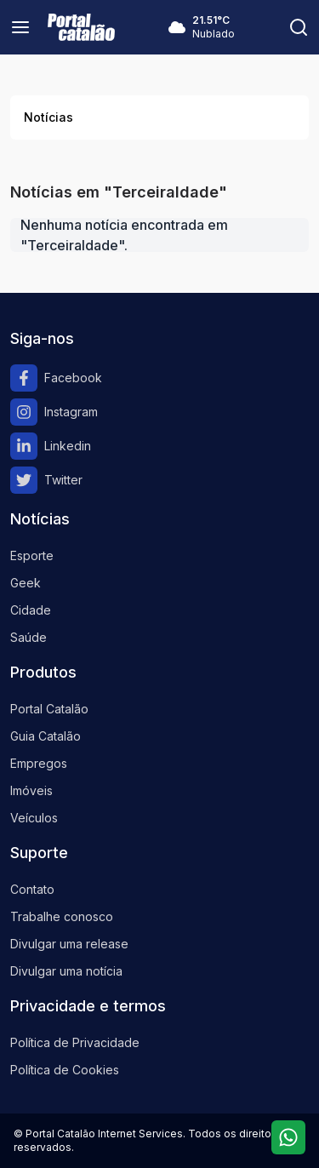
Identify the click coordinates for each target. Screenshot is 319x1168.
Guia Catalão (45, 736)
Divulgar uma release (69, 943)
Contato (32, 889)
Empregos (38, 763)
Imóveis (31, 790)
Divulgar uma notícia (66, 971)
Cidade (30, 610)
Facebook (56, 378)
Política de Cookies (64, 1069)
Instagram (54, 412)
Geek (25, 582)
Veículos (34, 817)
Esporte (32, 555)
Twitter (46, 480)
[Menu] (20, 27)
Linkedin (50, 446)
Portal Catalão (49, 708)
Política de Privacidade (75, 1042)
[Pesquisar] (298, 27)
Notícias (48, 117)
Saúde (28, 637)
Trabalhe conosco (61, 916)
